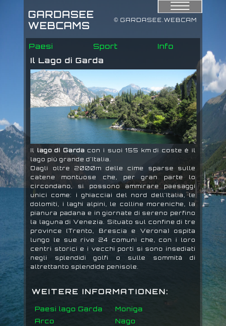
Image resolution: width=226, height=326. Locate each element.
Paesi (41, 46)
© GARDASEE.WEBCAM (155, 20)
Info (166, 46)
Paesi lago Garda (69, 309)
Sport (105, 46)
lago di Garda (61, 150)
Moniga (129, 309)
